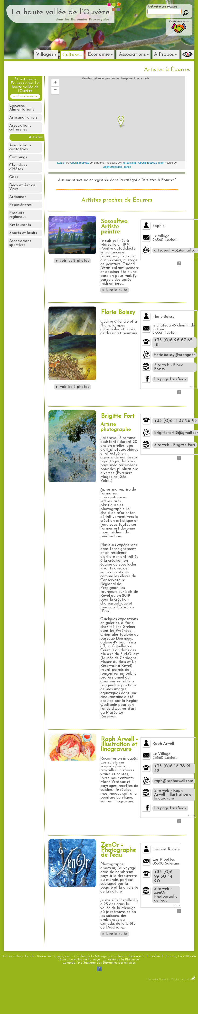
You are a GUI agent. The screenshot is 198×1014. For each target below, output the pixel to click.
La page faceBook (170, 379)
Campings (18, 157)
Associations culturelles (20, 127)
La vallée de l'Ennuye (84, 959)
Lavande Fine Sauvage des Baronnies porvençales (99, 962)
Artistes (36, 138)
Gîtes (13, 177)
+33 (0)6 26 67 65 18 (173, 342)
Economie (99, 54)
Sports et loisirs (23, 233)
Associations (132, 54)
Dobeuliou (153, 979)
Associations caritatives (20, 147)
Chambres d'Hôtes (18, 167)
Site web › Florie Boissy (168, 367)
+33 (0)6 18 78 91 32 (172, 768)
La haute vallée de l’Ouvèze (60, 12)
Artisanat (17, 197)
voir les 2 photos (72, 261)
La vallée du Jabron (161, 956)
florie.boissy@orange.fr (174, 355)
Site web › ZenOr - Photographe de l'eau (165, 894)
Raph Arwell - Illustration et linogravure (119, 744)
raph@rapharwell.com (173, 781)
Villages (45, 54)
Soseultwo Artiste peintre (114, 227)
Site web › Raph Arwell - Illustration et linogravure (173, 794)
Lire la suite (114, 290)
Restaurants (20, 225)
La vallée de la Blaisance (121, 959)
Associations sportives (20, 243)
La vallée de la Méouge (89, 956)
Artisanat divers (23, 118)
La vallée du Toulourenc (126, 956)
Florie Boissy (118, 312)
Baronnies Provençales (53, 956)
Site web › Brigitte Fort (174, 445)
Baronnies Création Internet (177, 979)
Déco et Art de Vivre (22, 187)
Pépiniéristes (20, 205)
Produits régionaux (17, 215)
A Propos (164, 54)
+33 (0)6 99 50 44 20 (163, 877)
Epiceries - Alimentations (21, 108)
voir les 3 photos (72, 387)
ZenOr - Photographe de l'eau (118, 850)
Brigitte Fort (117, 416)
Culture (70, 55)
